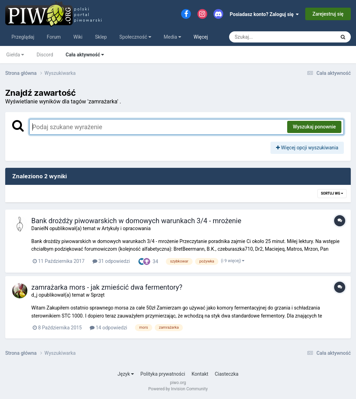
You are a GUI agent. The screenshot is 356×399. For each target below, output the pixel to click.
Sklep (101, 37)
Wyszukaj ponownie (314, 127)
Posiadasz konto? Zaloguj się (264, 14)
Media (172, 37)
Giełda (15, 54)
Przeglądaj (22, 37)
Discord (45, 54)
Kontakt (200, 374)
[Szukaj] (266, 36)
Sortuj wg (332, 193)
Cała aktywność (85, 54)
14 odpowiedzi (108, 327)
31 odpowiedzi (111, 261)
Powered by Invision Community (178, 388)
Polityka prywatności (162, 374)
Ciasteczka (226, 374)
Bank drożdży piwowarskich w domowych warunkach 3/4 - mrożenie (136, 221)
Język (126, 374)
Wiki (77, 37)
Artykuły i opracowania (126, 228)
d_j (34, 295)
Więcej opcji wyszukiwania (307, 147)
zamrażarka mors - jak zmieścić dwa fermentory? (107, 287)
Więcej (201, 37)
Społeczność (135, 37)
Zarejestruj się (328, 14)
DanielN (39, 228)
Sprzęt (98, 295)
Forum (54, 37)
